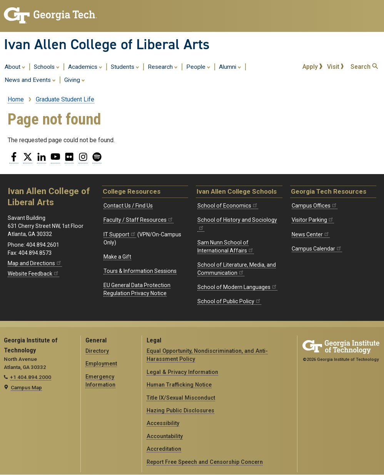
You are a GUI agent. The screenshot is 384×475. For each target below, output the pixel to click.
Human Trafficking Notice (179, 385)
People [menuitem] (198, 66)
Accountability (165, 436)
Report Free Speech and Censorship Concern (205, 462)
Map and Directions (35, 263)
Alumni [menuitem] (230, 66)
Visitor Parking (313, 220)
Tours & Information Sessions (140, 271)
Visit (335, 66)
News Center (311, 234)
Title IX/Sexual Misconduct (181, 398)
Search (364, 66)
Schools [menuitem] (47, 66)
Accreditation (164, 449)
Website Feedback (33, 274)
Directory (97, 351)
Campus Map (26, 387)
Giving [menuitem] (74, 79)
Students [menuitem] (125, 66)
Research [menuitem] (163, 66)
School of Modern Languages (237, 287)
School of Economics (227, 206)
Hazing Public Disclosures (180, 410)
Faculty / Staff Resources (139, 220)
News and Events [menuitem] (30, 79)
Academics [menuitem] (85, 66)
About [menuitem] (15, 66)
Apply (312, 66)
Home (16, 99)
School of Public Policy (229, 301)
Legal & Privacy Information (182, 372)
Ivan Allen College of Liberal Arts (107, 44)
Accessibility (163, 423)
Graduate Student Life (65, 99)
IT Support (120, 234)
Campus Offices (314, 206)
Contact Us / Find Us (128, 206)
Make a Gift (117, 257)
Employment (101, 363)
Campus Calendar (317, 249)
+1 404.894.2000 (30, 377)
